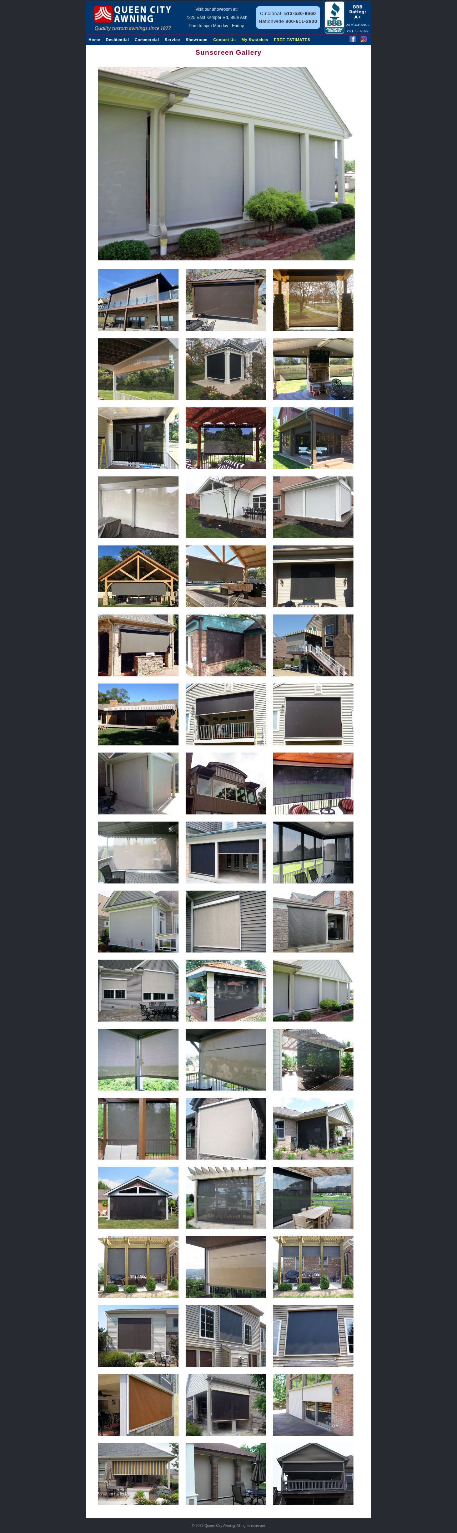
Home (94, 40)
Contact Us (224, 40)
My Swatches (255, 40)
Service (172, 40)
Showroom (196, 40)
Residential (117, 40)
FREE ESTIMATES (292, 40)
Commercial (147, 40)
